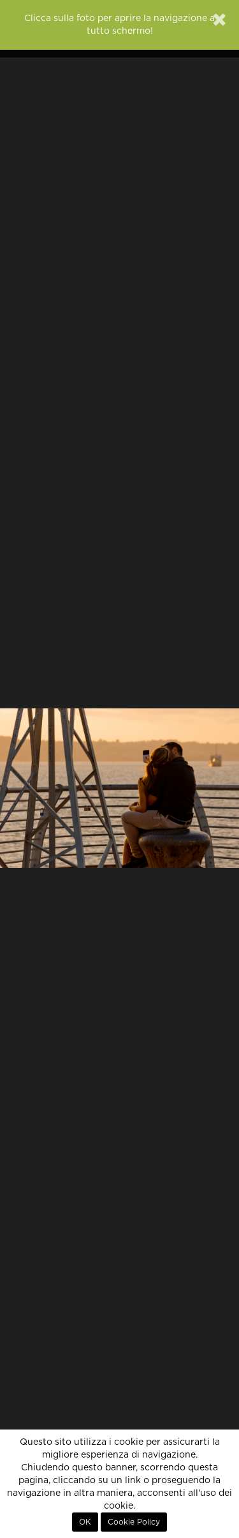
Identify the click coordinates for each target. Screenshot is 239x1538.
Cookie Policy (134, 1522)
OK (85, 1522)
